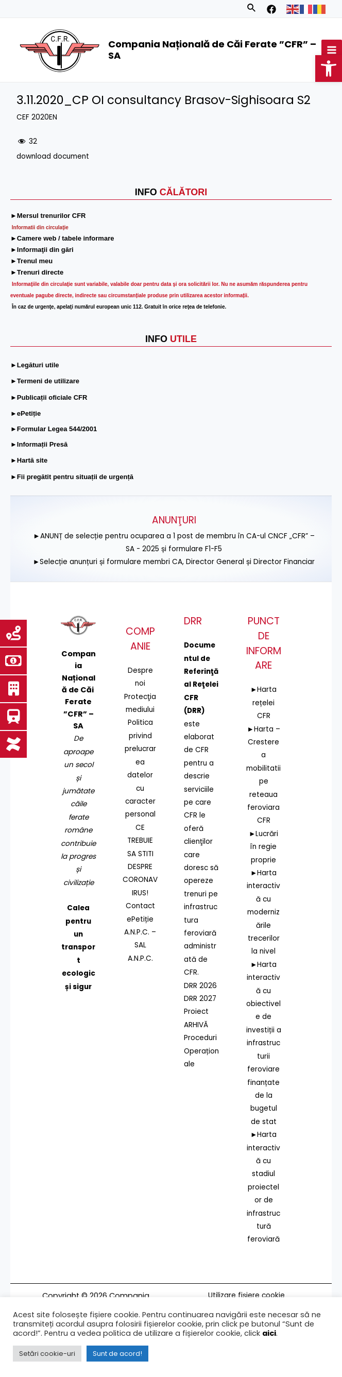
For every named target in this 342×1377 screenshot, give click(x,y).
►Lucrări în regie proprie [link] (264, 847)
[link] (328, 68)
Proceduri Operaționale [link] (201, 1051)
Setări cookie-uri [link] (47, 1353)
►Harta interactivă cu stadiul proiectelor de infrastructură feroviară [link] (263, 1187)
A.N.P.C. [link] (140, 958)
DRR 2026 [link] (200, 986)
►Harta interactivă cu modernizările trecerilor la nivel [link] (263, 912)
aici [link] (269, 1333)
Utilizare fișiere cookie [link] (246, 1295)
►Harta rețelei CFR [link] (263, 703)
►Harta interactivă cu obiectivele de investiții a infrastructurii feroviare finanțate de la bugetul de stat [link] (263, 1043)
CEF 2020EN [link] (36, 117)
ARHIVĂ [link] (196, 1025)
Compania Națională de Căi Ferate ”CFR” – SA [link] (212, 50)
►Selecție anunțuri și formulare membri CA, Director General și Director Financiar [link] (174, 562)
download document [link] (52, 156)
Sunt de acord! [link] (117, 1353)
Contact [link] (140, 906)
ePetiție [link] (140, 919)
